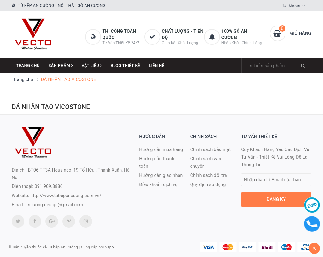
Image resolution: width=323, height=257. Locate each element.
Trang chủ (28, 65)
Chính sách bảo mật (210, 149)
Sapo (109, 247)
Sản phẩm (61, 65)
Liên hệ (156, 65)
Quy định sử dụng (208, 184)
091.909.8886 (49, 186)
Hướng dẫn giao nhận (161, 175)
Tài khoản (291, 5)
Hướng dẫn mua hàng (161, 149)
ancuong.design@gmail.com (54, 204)
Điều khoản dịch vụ (158, 184)
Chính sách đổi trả (208, 175)
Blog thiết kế (125, 65)
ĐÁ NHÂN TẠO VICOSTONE (51, 107)
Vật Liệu (92, 65)
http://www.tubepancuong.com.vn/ (65, 195)
